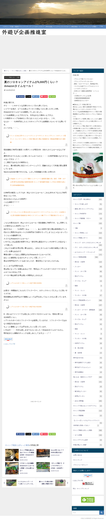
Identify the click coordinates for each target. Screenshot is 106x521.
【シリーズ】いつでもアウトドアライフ (87, 421)
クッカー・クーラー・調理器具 (88, 310)
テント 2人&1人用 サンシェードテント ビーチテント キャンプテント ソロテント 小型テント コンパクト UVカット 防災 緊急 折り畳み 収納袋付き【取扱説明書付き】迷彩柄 (38, 139)
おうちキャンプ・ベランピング (88, 253)
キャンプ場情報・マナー (88, 218)
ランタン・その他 (88, 295)
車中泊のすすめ (87, 358)
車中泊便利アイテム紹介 (88, 362)
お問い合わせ (77, 455)
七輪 (88, 228)
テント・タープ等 (88, 271)
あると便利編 (88, 401)
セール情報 (88, 435)
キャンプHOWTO (88, 213)
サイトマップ (77, 460)
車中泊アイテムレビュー (88, 367)
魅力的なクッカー (88, 391)
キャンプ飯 (87, 223)
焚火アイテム (88, 276)
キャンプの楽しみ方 (88, 204)
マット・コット (88, 290)
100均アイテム (88, 343)
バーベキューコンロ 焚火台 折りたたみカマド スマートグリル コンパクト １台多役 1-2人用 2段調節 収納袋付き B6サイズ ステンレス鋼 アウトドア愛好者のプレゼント (38, 213)
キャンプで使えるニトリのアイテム (87, 406)
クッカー (88, 266)
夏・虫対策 (88, 353)
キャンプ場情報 (87, 415)
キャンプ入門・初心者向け (87, 199)
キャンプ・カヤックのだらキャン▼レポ (88, 243)
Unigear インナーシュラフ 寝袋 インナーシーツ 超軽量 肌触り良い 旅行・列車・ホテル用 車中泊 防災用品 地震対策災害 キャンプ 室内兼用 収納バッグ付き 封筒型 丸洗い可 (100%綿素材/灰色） (38, 182)
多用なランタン (88, 396)
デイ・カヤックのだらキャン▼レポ (88, 248)
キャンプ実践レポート (87, 238)
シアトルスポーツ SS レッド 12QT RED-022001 (26, 283)
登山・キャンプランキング (81, 488)
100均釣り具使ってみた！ (86, 425)
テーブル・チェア (88, 281)
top (102, 26)
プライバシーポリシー (80, 465)
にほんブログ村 (10, 344)
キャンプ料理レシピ (88, 233)
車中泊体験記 (88, 372)
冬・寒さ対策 (88, 348)
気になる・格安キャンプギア (87, 377)
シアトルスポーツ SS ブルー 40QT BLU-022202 (25, 306)
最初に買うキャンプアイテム (88, 209)
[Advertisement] (53, 51)
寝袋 (88, 286)
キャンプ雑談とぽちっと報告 (13, 77)
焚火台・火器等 (88, 262)
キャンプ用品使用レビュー (87, 300)
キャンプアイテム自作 (87, 440)
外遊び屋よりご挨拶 (87, 445)
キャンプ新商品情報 (85, 257)
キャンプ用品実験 (87, 410)
